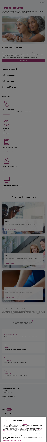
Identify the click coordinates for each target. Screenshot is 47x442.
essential (25, 430)
